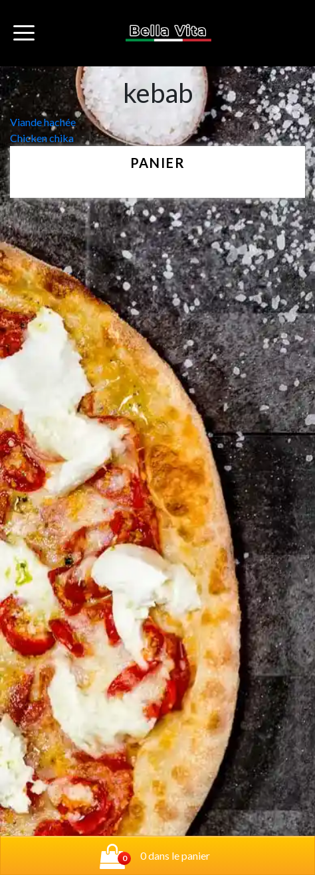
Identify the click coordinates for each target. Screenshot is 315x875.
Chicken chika (42, 137)
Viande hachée (43, 122)
